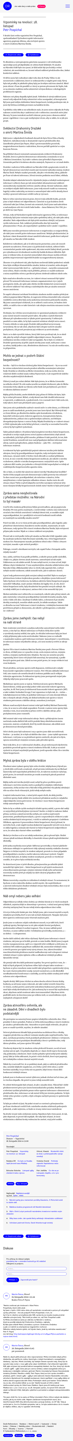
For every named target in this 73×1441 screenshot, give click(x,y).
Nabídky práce (24, 1426)
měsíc (21, 1195)
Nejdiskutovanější (23, 1193)
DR (7, 6)
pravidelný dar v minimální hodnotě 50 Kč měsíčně (26, 1261)
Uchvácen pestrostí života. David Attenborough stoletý (31, 1223)
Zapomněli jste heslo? (29, 1280)
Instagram (30, 1436)
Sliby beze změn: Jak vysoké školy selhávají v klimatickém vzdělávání (36, 1218)
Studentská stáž (38, 1426)
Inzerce (21, 1429)
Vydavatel (45, 1424)
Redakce (23, 1424)
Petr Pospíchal (12, 30)
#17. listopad (22, 1184)
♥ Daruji (41, 6)
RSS (39, 1436)
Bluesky (12, 1429)
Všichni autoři (33, 1424)
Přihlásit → (13, 1280)
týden (15, 1195)
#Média (10, 1184)
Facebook (8, 1436)
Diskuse (13, 1426)
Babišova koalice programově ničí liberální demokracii (30, 1207)
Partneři (29, 1429)
